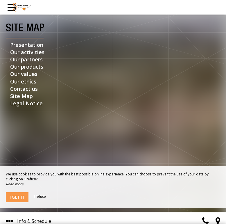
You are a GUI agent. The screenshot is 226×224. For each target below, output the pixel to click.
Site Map (21, 96)
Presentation (26, 44)
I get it (17, 197)
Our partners (26, 59)
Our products (26, 66)
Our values (23, 73)
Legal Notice (26, 103)
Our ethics (23, 81)
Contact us (24, 88)
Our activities (27, 52)
